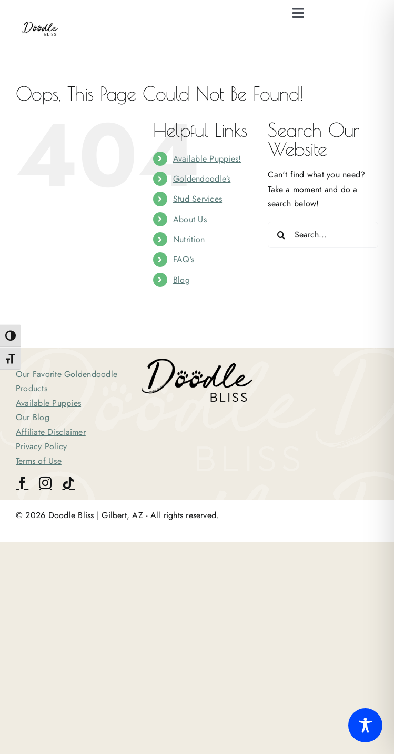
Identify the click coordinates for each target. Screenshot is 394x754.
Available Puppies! (207, 159)
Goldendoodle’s (201, 179)
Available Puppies (48, 403)
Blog (181, 280)
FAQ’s (183, 259)
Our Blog (32, 417)
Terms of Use (39, 461)
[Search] (281, 235)
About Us (190, 219)
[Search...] (323, 235)
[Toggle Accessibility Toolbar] (365, 725)
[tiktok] (68, 483)
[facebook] (22, 483)
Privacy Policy (41, 446)
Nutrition (189, 239)
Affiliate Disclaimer (51, 432)
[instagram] (45, 483)
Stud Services (197, 199)
